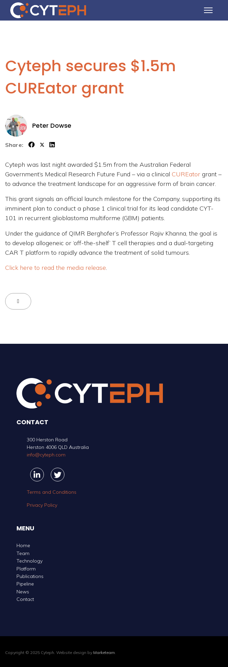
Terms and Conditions (51, 492)
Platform (26, 569)
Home (23, 545)
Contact (25, 599)
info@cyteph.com (46, 455)
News (22, 592)
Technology (29, 561)
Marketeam (104, 652)
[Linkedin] (37, 474)
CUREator (186, 174)
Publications (30, 576)
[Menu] (208, 10)
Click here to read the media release (55, 268)
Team (22, 553)
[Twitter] (57, 474)
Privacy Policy (42, 505)
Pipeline (25, 584)
